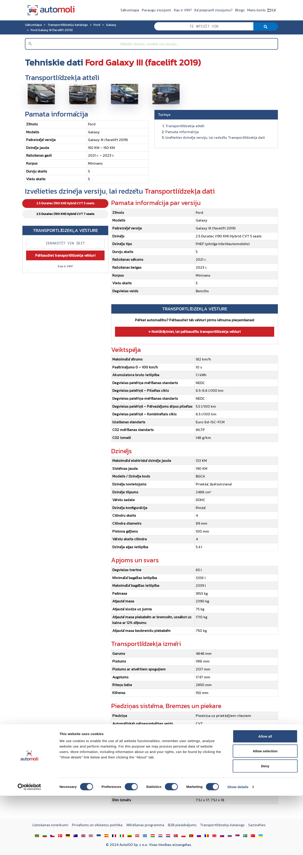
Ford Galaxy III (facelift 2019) (52, 29)
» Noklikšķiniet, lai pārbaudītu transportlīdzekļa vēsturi (195, 331)
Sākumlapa (129, 10)
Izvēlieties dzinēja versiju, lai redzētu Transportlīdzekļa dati (215, 137)
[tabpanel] (194, 503)
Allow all (265, 795)
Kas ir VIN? (183, 10)
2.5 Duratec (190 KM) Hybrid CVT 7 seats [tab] (65, 214)
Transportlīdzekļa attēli (184, 126)
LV (272, 10)
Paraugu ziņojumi (156, 10)
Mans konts (256, 10)
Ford (96, 24)
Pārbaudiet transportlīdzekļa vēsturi (65, 255)
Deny (265, 825)
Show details (238, 846)
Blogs (239, 10)
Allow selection (265, 810)
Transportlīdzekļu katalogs (67, 24)
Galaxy (111, 24)
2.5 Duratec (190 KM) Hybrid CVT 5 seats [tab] (65, 203)
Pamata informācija (182, 131)
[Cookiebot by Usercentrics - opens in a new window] (29, 846)
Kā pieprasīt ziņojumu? (213, 10)
